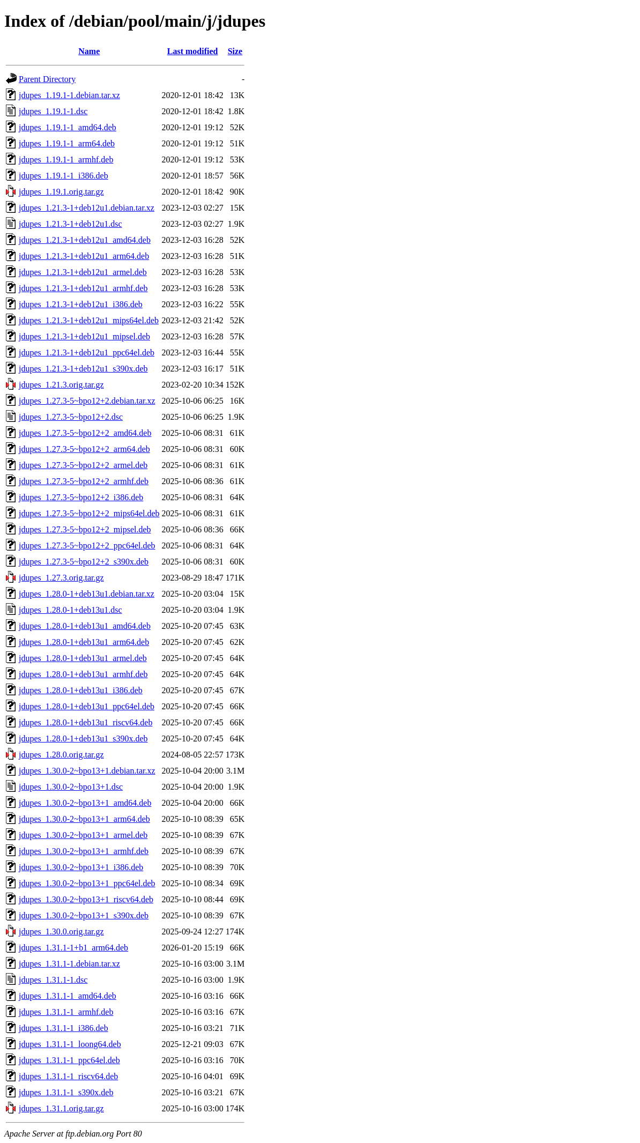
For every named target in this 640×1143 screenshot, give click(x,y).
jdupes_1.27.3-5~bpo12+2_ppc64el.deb (87, 545)
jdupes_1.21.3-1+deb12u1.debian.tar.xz (86, 207)
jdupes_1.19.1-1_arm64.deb (67, 143)
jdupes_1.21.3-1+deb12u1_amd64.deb (85, 239)
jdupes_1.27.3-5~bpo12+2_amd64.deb (85, 432)
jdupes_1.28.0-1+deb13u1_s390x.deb (83, 738)
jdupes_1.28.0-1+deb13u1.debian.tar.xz (86, 593)
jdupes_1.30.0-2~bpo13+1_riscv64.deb (86, 899)
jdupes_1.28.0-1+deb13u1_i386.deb (81, 690)
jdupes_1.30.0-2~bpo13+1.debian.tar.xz (87, 770)
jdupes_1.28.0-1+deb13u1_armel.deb (83, 658)
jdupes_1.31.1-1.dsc (53, 979)
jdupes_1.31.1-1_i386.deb (63, 1028)
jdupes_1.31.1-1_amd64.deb (67, 995)
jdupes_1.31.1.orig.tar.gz (61, 1108)
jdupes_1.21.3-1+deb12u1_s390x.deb (83, 368)
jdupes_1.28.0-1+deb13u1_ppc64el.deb (86, 706)
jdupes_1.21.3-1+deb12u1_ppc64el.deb (86, 352)
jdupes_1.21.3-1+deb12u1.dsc (70, 223)
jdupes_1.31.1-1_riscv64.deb (68, 1076)
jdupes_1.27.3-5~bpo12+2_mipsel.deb (85, 529)
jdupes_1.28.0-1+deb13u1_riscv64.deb (85, 722)
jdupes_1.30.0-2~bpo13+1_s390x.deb (83, 915)
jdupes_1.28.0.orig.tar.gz (61, 754)
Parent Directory (47, 79)
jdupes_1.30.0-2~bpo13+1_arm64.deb (84, 818)
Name (89, 51)
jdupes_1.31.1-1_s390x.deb (66, 1092)
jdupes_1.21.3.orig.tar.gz (61, 384)
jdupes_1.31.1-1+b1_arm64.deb (73, 947)
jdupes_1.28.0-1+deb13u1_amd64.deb (85, 625)
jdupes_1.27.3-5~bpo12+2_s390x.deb (83, 561)
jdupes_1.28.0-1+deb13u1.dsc (70, 609)
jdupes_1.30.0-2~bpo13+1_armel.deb (83, 835)
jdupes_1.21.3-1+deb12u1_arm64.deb (84, 256)
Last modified (192, 51)
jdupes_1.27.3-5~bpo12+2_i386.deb (81, 497)
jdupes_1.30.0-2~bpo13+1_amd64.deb (85, 802)
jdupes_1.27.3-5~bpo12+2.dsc (71, 416)
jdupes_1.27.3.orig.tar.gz (61, 577)
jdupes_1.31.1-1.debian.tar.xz (69, 963)
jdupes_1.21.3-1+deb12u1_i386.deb (81, 304)
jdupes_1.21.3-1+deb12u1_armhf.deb (83, 288)
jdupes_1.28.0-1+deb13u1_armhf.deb (83, 674)
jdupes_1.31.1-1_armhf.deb (66, 1011)
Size (235, 51)
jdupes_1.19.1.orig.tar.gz (61, 191)
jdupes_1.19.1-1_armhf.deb (66, 159)
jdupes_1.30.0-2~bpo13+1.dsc (71, 786)
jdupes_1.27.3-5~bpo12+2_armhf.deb (83, 481)
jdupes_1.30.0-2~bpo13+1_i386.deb (81, 867)
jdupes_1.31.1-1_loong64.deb (70, 1044)
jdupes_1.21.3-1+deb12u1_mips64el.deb (89, 320)
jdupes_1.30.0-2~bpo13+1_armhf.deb (83, 851)
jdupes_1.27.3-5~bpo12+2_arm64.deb (84, 449)
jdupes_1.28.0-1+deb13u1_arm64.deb (84, 642)
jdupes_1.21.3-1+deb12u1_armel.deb (83, 272)
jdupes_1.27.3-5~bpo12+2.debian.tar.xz (87, 400)
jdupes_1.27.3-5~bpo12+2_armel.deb (83, 465)
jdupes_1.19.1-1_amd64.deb (67, 127)
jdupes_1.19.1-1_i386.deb (63, 175)
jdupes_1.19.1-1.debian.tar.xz (69, 95)
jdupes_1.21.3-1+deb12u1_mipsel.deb (84, 336)
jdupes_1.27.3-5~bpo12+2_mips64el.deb (89, 513)
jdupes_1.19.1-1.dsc (53, 111)
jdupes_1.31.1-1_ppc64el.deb (69, 1060)
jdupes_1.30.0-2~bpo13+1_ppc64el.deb (87, 883)
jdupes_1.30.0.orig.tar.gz (61, 931)
